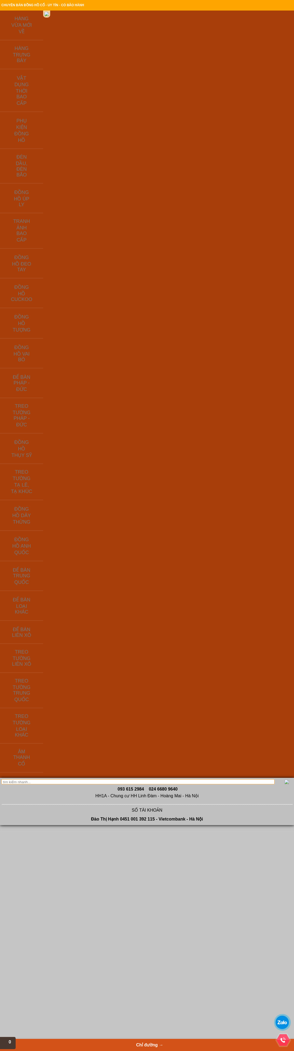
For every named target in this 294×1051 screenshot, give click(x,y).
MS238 (216, 328)
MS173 (260, 510)
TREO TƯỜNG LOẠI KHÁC (39, 257)
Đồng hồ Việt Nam (132, 964)
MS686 (129, 422)
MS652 (216, 719)
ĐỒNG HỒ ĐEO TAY (34, 130)
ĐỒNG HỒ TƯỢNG (32, 145)
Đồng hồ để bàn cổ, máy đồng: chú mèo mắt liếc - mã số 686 (136, 395)
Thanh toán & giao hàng (163, 6)
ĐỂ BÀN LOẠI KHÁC (34, 220)
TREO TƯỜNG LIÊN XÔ (37, 235)
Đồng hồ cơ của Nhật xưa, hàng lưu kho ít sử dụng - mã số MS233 (92, 395)
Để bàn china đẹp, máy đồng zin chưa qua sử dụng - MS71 (135, 296)
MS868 (173, 510)
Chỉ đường (241, 62)
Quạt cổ (125, 991)
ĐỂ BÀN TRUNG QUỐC (36, 212)
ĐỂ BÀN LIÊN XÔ (31, 228)
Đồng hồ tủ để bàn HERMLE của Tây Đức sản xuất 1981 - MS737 (266, 592)
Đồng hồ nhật (83, 991)
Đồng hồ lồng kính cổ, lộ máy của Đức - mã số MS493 (266, 395)
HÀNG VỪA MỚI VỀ (33, 77)
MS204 (173, 713)
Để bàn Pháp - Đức (88, 975)
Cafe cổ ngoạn (33, 991)
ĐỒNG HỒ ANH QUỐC (36, 205)
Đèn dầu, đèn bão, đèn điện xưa (142, 975)
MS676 (260, 724)
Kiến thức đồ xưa (187, 62)
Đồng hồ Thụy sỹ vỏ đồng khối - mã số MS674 (223, 488)
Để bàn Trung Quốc (88, 970)
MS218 (86, 526)
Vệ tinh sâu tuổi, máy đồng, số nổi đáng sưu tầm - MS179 (136, 691)
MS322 (260, 318)
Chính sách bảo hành (201, 6)
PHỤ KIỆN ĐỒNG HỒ (34, 100)
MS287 (216, 416)
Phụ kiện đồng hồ (86, 986)
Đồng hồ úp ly (84, 1008)
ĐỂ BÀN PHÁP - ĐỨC (35, 160)
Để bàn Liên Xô (85, 964)
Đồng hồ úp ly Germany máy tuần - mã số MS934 (136, 592)
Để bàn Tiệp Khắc (87, 1002)
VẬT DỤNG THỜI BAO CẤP (40, 92)
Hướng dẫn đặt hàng (126, 6)
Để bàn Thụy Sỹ (85, 981)
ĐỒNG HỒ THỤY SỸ (33, 175)
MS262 (86, 328)
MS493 (260, 422)
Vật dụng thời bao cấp (135, 970)
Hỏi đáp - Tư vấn (35, 981)
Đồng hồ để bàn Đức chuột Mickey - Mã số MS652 (223, 691)
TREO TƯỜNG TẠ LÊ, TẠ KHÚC (38, 186)
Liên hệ (31, 70)
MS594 (173, 614)
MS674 (216, 515)
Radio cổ (125, 986)
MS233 (86, 422)
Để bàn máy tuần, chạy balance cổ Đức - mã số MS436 (93, 592)
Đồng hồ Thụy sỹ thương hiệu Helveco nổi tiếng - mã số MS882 (179, 395)
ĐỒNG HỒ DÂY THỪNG (37, 197)
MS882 (173, 422)
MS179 (129, 719)
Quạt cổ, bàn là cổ (132, 981)
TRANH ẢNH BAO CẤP (36, 123)
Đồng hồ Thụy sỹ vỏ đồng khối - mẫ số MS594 (179, 592)
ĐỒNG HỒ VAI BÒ (32, 153)
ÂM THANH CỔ (29, 265)
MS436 (86, 620)
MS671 (173, 318)
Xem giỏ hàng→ (249, 33)
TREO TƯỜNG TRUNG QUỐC (36, 246)
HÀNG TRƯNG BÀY (33, 85)
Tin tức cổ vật (33, 997)
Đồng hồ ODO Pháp (88, 997)
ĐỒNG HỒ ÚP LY (31, 115)
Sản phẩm (133, 62)
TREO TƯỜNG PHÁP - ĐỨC (40, 168)
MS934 (129, 620)
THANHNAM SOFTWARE (250, 985)
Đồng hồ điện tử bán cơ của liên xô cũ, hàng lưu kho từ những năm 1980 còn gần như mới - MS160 (92, 494)
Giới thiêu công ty (35, 964)
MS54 (86, 713)
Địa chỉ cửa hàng (234, 6)
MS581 (216, 625)
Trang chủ (78, 6)
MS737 (260, 620)
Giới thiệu (98, 6)
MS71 (130, 318)
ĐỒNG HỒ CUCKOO (34, 138)
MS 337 (129, 515)
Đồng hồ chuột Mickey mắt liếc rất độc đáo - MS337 (136, 488)
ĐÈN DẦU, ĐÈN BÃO (34, 107)
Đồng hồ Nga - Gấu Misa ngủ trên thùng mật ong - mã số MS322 (266, 296)
